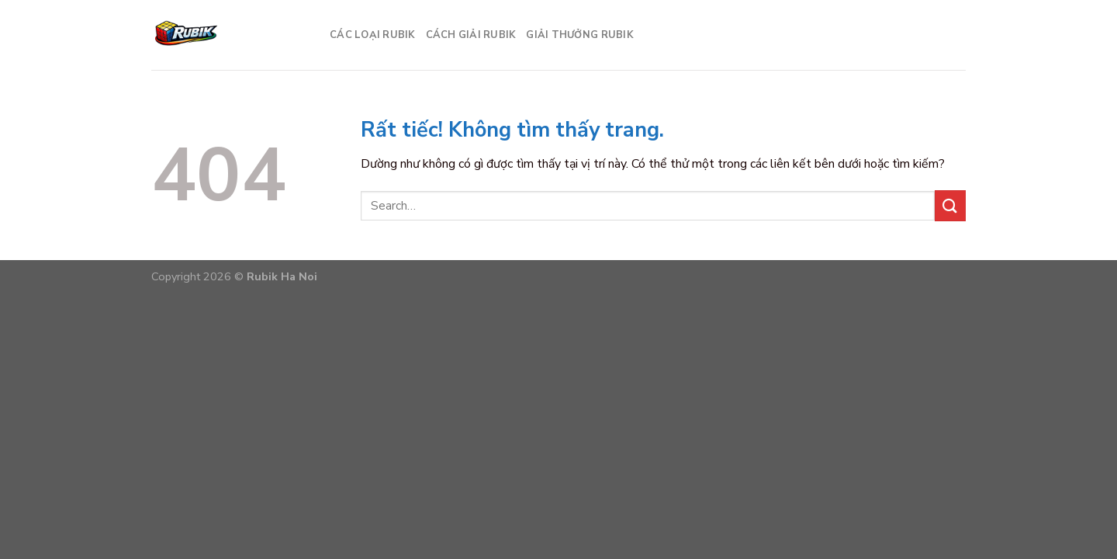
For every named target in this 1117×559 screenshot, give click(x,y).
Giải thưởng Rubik (579, 35)
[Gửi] (950, 205)
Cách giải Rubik (471, 35)
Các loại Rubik (372, 35)
